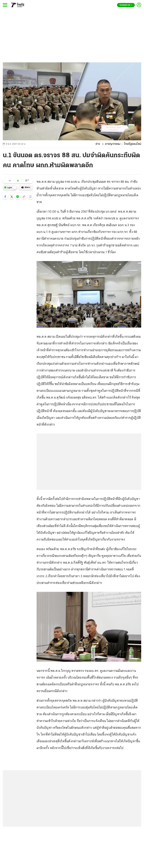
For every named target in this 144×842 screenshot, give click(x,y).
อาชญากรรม (112, 144)
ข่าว (98, 144)
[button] (5, 196)
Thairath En (125, 5)
